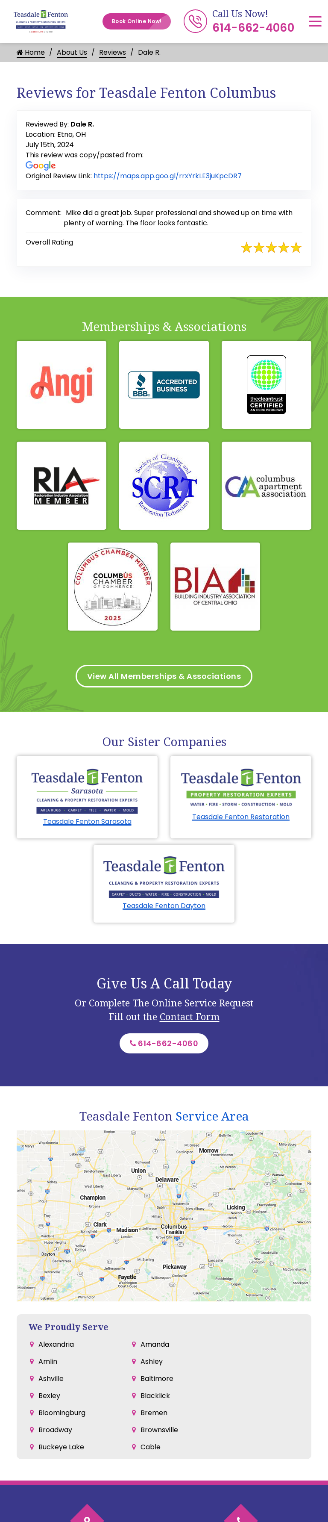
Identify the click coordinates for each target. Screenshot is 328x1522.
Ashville (51, 1378)
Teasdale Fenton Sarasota (87, 821)
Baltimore (157, 1378)
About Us (72, 52)
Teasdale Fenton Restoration (241, 817)
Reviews (112, 52)
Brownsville (159, 1430)
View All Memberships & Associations (164, 676)
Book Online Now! (141, 21)
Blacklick (155, 1396)
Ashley (152, 1361)
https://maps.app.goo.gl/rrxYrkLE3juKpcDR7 (168, 176)
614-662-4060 (253, 27)
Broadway (55, 1430)
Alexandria (56, 1344)
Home (31, 52)
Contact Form (190, 1016)
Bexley (49, 1396)
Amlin (47, 1361)
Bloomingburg (61, 1413)
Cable (151, 1447)
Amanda (155, 1344)
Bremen (154, 1413)
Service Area (212, 1116)
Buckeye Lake (61, 1447)
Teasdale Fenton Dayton (164, 906)
